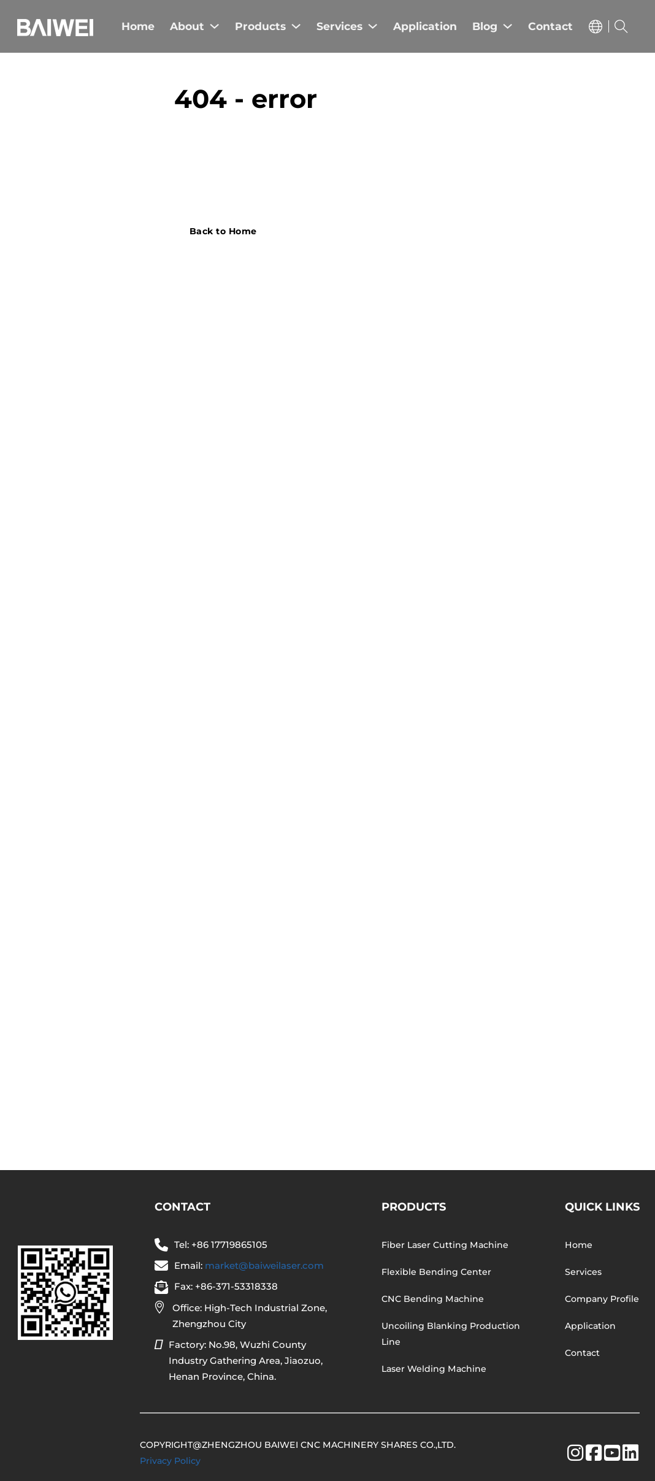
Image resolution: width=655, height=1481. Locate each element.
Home (138, 26)
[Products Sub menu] (296, 26)
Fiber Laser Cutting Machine (444, 1244)
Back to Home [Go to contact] (223, 231)
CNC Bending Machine (432, 1298)
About (187, 26)
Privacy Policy (170, 1460)
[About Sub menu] (214, 26)
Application (425, 26)
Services (339, 26)
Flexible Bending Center (436, 1271)
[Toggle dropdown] (595, 26)
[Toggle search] (621, 26)
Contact (550, 26)
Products (260, 26)
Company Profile (602, 1298)
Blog (484, 26)
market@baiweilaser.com (264, 1265)
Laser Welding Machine (433, 1368)
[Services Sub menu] (372, 26)
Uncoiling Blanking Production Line (450, 1333)
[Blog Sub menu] (507, 26)
